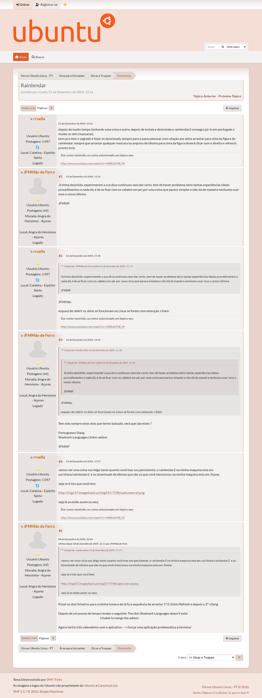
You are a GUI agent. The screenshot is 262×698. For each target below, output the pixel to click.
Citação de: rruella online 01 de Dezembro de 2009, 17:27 (93, 550)
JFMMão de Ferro (39, 172)
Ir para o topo (29, 638)
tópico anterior (204, 96)
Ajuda (196, 692)
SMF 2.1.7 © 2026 (25, 691)
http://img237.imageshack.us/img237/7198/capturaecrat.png (101, 492)
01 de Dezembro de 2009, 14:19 (83, 339)
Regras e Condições (214, 692)
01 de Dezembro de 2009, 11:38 (83, 255)
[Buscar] (223, 47)
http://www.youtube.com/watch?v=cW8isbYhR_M (92, 163)
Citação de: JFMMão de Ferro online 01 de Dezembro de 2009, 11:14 (98, 266)
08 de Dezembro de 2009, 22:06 (75, 539)
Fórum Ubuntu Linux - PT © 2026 (225, 687)
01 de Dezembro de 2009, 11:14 (83, 176)
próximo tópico (230, 96)
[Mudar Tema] (65, 4)
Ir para (182, 657)
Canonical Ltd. (108, 685)
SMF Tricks (54, 679)
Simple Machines (51, 691)
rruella (39, 118)
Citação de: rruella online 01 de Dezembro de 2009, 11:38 (93, 350)
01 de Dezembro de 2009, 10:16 (75, 123)
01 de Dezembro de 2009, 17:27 (83, 461)
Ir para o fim (28, 108)
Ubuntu (89, 685)
